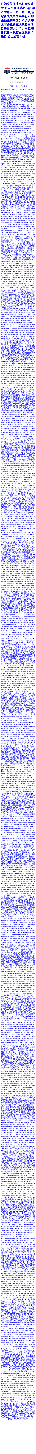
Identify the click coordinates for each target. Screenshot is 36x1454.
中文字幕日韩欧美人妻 (22, 169)
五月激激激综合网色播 (23, 324)
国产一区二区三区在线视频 (18, 1336)
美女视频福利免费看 (15, 116)
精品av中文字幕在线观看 (9, 1315)
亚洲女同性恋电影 (16, 158)
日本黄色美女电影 (9, 1240)
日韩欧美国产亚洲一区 (24, 658)
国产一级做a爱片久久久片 (11, 477)
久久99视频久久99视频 (27, 862)
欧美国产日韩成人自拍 (17, 1332)
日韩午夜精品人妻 (21, 987)
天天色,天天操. (5, 481)
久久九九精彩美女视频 (14, 1389)
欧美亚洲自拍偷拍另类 (11, 726)
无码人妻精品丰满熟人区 (25, 889)
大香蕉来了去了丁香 (21, 1070)
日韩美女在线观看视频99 (23, 966)
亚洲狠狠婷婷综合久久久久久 (20, 1323)
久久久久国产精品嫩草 (25, 334)
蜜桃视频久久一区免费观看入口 (23, 479)
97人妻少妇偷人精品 (16, 275)
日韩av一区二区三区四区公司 (10, 436)
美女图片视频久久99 (20, 411)
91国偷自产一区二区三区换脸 (10, 124)
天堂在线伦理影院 (7, 736)
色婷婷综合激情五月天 (8, 1234)
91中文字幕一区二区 (14, 485)
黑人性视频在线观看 (23, 1179)
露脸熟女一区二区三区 (16, 691)
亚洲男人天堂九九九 (15, 444)
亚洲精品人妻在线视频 (11, 212)
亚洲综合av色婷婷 (13, 926)
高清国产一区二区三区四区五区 (23, 232)
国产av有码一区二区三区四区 (22, 1299)
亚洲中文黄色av (14, 469)
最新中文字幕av (17, 887)
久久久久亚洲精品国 (22, 107)
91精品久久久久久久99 (14, 636)
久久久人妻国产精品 (20, 293)
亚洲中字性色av (11, 163)
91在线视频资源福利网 (10, 1046)
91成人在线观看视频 (28, 834)
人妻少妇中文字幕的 (20, 1164)
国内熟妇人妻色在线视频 (11, 1019)
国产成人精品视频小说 (27, 150)
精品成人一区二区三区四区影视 (20, 1397)
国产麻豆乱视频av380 (20, 875)
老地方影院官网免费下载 (15, 236)
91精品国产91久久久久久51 (21, 171)
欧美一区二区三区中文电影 (18, 1309)
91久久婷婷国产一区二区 (20, 505)
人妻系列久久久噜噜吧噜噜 (19, 291)
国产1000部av (16, 214)
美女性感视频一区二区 (14, 1105)
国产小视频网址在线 (9, 287)
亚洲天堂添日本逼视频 (14, 1009)
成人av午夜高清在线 (12, 369)
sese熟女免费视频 (28, 434)
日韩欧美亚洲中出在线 (16, 515)
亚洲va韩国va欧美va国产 (26, 1126)
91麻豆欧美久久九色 (17, 573)
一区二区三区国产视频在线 (21, 409)
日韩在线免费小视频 (28, 854)
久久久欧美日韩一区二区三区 (20, 1121)
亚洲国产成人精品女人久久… (10, 1201)
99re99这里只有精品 (12, 244)
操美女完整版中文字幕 (8, 652)
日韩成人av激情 (26, 1213)
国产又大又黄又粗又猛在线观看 (20, 405)
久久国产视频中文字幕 (17, 595)
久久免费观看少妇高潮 (27, 726)
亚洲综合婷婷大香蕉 (20, 246)
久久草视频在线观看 (14, 1085)
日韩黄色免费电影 (29, 1303)
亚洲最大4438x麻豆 (16, 1415)
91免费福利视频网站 (9, 658)
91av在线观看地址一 (20, 822)
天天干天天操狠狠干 (11, 1126)
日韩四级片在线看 (19, 395)
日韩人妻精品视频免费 (17, 662)
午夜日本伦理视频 (22, 297)
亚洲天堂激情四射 (20, 360)
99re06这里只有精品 (7, 911)
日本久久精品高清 (7, 1132)
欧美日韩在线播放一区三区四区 (16, 1417)
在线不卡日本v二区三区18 (21, 968)
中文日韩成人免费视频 (20, 1142)
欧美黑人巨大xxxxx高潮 (8, 258)
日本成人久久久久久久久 (20, 118)
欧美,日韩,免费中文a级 (10, 138)
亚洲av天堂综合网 (7, 875)
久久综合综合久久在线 (8, 526)
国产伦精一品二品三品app (17, 1338)
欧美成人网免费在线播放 (14, 871)
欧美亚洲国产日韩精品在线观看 (22, 556)
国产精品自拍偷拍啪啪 (8, 152)
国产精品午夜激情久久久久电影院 (23, 1199)
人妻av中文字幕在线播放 (20, 546)
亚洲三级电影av (16, 530)
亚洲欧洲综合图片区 (21, 564)
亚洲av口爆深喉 (25, 238)
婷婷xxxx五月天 (16, 583)
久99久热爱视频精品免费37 (12, 562)
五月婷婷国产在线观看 (22, 1054)
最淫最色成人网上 (7, 924)
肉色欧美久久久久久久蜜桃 (12, 1109)
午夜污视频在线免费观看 (26, 587)
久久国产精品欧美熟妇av (14, 634)
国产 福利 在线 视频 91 (22, 609)
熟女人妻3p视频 (18, 722)
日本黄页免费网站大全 (25, 1289)
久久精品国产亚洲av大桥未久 (15, 785)
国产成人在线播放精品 (25, 271)
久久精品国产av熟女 (11, 220)
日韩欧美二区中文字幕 (13, 964)
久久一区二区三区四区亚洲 (13, 254)
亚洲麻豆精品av (15, 607)
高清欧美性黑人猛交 (7, 1054)
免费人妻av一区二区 (14, 279)
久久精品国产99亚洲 (18, 403)
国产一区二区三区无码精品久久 (13, 813)
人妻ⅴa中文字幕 (21, 1066)
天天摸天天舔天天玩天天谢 (24, 1252)
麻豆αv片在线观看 (9, 542)
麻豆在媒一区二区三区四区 (13, 805)
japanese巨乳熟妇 (26, 491)
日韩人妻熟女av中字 (15, 362)
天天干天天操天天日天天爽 (13, 1103)
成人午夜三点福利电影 (13, 120)
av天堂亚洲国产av (20, 240)
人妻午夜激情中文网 (21, 416)
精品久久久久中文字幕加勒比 (24, 1401)
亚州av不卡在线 (25, 711)
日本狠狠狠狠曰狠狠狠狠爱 (10, 589)
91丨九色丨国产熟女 (23, 830)
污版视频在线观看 (7, 1073)
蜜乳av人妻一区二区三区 (26, 1022)
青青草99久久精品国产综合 (21, 205)
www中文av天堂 (28, 116)
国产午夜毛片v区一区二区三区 (24, 911)
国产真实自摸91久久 (9, 1058)
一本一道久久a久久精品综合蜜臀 (18, 1370)
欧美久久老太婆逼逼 (11, 697)
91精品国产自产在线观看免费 (25, 226)
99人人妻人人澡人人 (12, 597)
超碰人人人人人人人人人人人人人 (21, 1254)
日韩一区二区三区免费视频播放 (11, 1258)
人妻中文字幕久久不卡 (10, 518)
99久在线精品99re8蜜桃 (18, 991)
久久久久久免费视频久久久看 (12, 487)
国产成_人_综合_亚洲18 (16, 1166)
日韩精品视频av (22, 699)
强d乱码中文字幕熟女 (20, 1132)
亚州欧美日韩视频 (12, 524)
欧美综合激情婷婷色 (25, 1403)
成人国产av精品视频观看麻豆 (14, 1275)
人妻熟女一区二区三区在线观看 (11, 1236)
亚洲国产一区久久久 (12, 211)
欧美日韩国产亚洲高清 (8, 858)
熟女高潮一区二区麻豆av (27, 518)
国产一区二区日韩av (25, 342)
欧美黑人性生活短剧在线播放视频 (23, 746)
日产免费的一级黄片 (23, 289)
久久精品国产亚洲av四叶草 (21, 771)
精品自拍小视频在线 (12, 560)
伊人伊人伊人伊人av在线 (14, 367)
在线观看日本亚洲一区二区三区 (23, 222)
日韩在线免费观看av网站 (26, 585)
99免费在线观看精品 (26, 909)
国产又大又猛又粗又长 (19, 262)
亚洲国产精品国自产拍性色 (13, 397)
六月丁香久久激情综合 (11, 1077)
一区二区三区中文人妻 (17, 1228)
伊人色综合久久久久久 (19, 114)
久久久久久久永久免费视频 (19, 970)
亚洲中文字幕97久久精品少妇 (10, 520)
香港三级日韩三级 (9, 226)
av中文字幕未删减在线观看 (13, 962)
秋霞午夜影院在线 (10, 699)
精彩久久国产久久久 (9, 1244)
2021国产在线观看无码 (24, 1156)
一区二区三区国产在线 (24, 197)
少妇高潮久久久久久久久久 (25, 1234)
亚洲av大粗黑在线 (7, 246)
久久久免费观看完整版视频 (22, 528)
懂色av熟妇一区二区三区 (9, 1203)
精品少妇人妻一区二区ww (19, 338)
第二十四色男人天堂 (12, 711)
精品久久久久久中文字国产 (24, 154)
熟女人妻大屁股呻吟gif (10, 1113)
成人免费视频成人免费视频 (21, 273)
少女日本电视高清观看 (26, 309)
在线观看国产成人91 (28, 815)
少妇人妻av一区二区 (14, 1387)
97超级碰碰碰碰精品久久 (21, 1060)
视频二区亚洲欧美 (23, 989)
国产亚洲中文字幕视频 (17, 832)
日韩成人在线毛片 (20, 452)
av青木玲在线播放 (19, 603)
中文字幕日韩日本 (13, 616)
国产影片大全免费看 (22, 779)
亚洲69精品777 (9, 905)
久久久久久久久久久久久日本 (20, 895)
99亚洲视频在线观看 (15, 1071)
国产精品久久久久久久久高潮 (23, 462)
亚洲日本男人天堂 (28, 920)
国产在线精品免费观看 (19, 1207)
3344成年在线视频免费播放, (21, 893)
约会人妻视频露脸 (22, 954)
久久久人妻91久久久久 (8, 324)
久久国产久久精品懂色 (25, 336)
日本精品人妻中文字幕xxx (21, 1081)
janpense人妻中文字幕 (24, 1244)
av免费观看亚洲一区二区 (26, 999)
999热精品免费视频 (27, 562)
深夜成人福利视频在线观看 (24, 542)
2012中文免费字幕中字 (14, 764)
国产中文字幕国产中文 (10, 552)
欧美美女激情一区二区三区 (16, 1097)
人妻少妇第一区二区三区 (11, 1028)
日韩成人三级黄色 (16, 936)
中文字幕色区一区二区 (24, 1342)
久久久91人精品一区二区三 (18, 799)
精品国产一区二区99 (24, 344)
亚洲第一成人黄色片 (17, 732)
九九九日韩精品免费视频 (24, 952)
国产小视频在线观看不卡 (17, 754)
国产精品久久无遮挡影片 (22, 199)
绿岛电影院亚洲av (18, 860)
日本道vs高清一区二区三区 (20, 424)
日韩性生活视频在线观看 (12, 946)
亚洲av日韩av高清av (7, 564)
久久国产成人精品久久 (23, 1197)
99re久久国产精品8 (24, 1405)
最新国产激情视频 (18, 328)
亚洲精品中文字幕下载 (14, 1075)
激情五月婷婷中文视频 (22, 173)
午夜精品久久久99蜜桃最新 (20, 481)
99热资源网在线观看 (25, 552)
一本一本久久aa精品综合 (26, 220)
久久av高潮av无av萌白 (17, 642)
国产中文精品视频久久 (26, 509)
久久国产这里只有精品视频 (10, 995)
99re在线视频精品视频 (24, 163)
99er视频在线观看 (27, 899)
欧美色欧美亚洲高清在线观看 (21, 1215)
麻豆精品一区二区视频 (14, 314)
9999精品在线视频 (21, 234)
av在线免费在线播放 (7, 234)
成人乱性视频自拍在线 (19, 148)
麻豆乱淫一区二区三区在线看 (10, 979)
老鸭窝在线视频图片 (23, 144)
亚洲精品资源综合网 (18, 1274)
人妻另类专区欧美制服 (17, 165)
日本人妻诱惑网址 (13, 803)
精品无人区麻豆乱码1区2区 (22, 1068)
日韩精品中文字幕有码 (16, 673)
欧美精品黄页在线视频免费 (16, 160)
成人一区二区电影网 (14, 491)
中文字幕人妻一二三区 (22, 930)
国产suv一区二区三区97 (27, 922)
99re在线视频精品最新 (10, 432)
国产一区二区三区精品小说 (18, 365)
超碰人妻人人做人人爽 (8, 856)
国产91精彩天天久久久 (8, 250)
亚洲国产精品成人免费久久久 (17, 109)
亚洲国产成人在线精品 (19, 750)
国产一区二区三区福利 (14, 752)
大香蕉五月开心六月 (15, 783)
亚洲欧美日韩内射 (16, 844)
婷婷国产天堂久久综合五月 (25, 856)
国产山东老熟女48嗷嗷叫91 (21, 681)
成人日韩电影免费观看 (16, 277)
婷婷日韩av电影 (26, 667)
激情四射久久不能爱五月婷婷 (14, 183)
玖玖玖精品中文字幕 (23, 503)
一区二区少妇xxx (25, 593)
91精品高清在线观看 (23, 1048)
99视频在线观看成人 (12, 420)
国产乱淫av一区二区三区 (16, 534)
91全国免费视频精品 (12, 909)
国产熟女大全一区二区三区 (16, 615)
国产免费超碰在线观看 (25, 326)
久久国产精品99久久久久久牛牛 (11, 105)
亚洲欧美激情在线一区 (13, 656)
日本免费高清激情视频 (10, 334)
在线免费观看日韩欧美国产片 (17, 401)
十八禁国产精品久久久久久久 (20, 646)
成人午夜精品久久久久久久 (10, 309)
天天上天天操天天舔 (26, 718)
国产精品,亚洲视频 (26, 469)
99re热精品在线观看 (7, 489)
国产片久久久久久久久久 (12, 1211)
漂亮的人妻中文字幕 (17, 566)
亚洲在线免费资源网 (25, 1042)
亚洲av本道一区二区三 (17, 111)
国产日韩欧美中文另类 (13, 1087)
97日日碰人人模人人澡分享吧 (21, 1411)
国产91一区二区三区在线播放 (24, 307)
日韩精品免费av (28, 322)
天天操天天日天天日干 (23, 230)
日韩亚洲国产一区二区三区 (16, 1175)
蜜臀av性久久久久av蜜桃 (25, 375)
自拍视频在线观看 (9, 609)
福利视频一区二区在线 (25, 140)
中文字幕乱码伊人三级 (20, 389)
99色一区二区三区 (15, 834)
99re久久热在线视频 (21, 720)
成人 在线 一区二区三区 (24, 305)
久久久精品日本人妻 (22, 1079)
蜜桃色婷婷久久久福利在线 (15, 709)
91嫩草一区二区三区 (9, 305)
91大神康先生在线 (16, 622)
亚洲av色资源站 (25, 438)
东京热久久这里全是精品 (25, 1230)
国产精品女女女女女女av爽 (18, 940)
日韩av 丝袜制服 (12, 460)
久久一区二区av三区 (11, 1224)
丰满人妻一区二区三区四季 (22, 467)
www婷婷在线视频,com (22, 501)
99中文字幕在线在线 (24, 440)
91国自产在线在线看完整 (17, 313)
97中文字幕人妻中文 (14, 393)
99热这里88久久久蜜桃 (26, 1128)
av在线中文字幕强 (9, 501)
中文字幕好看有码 (9, 1205)
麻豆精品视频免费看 (15, 434)
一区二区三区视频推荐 (23, 1021)
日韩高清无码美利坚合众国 (12, 1101)
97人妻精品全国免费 (7, 1064)
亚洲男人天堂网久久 (19, 913)
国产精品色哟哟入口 (15, 1209)
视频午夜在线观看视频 (22, 126)
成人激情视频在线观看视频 (21, 189)
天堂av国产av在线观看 (14, 605)
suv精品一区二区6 (6, 544)
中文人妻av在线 (24, 850)
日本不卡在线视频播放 (25, 554)
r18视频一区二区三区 (8, 836)
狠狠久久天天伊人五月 (17, 944)
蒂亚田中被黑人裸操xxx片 (14, 828)
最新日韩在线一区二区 (22, 536)
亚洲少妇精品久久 (25, 464)
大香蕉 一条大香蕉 (18, 819)
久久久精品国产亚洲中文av (9, 1128)
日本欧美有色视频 (9, 599)
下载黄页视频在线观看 (11, 675)
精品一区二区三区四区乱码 (19, 917)
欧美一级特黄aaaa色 (7, 452)
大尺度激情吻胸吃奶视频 (14, 1340)
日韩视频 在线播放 (13, 877)
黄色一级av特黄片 (27, 734)
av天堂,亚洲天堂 (15, 920)
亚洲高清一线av (27, 569)
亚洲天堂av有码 (16, 265)
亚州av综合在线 (12, 340)
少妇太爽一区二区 (13, 112)
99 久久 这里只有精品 (21, 866)
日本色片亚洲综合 (11, 352)
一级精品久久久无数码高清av (15, 209)
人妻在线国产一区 (22, 858)
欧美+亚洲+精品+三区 (13, 567)
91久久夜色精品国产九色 (18, 581)
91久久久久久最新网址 (14, 777)
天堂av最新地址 (20, 1372)
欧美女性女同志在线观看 (17, 1360)
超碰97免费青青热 (9, 687)
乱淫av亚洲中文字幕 (19, 689)
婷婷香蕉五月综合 (13, 301)
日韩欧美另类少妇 (10, 197)
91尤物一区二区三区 (11, 883)
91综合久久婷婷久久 (11, 1140)
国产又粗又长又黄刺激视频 (10, 1024)
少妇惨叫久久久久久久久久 (16, 1189)
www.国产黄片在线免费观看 (10, 471)
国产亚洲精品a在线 (9, 297)
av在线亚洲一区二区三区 (20, 915)
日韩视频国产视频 (22, 311)
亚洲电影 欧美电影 (9, 179)
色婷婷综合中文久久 (23, 1058)
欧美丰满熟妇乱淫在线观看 (10, 1195)
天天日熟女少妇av (13, 430)
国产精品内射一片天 (9, 1250)
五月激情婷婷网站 (16, 1346)
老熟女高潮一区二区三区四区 (23, 742)
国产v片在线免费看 (16, 1056)
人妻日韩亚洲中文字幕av (24, 717)
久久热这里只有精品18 (27, 1019)
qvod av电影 (24, 216)
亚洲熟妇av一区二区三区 (26, 809)
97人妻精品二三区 (22, 579)
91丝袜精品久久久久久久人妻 (22, 203)
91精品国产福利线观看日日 (15, 1038)
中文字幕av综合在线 (23, 152)
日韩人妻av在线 (23, 1364)
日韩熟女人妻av (27, 265)
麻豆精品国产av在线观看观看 (15, 1277)
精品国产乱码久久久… (22, 191)
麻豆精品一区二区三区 (8, 228)
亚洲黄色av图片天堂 (12, 756)
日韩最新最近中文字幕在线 (26, 258)
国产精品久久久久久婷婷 (9, 511)
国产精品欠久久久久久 (16, 136)
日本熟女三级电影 (13, 862)
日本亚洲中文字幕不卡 (17, 1050)
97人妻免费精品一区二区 (17, 195)
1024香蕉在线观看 (24, 883)
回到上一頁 (13, 86)
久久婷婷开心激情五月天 (23, 679)
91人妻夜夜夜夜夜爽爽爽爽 (24, 1293)
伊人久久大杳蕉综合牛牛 (24, 748)
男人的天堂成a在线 (25, 1195)
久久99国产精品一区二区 (18, 654)
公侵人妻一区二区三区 (8, 1395)
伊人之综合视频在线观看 (25, 122)
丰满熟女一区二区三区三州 (21, 740)
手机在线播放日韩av (18, 1301)
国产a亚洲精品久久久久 (12, 303)
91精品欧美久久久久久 (20, 669)
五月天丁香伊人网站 (20, 1144)
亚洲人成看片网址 (21, 660)
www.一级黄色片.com (8, 1079)
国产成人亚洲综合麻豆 (15, 724)
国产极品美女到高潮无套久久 (21, 379)
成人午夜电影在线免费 (23, 1005)
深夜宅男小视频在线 (9, 358)
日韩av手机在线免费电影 (15, 456)
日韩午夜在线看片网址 (20, 493)
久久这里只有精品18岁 (11, 1160)
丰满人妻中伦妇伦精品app (15, 934)
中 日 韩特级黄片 (25, 212)
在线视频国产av (9, 1030)
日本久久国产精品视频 (25, 1162)
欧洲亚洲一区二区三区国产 (16, 766)
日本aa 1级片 (27, 314)
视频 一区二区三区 (15, 648)
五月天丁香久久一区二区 (21, 628)
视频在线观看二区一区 (24, 414)
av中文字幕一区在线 (11, 1099)
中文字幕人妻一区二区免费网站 (23, 1281)
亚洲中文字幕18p (26, 1354)
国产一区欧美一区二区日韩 (12, 807)
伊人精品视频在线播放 (8, 748)
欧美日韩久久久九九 (20, 924)
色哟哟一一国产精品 (28, 256)
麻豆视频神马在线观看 (23, 1217)
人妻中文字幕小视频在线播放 (13, 473)
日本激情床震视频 (25, 1226)
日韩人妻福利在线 (9, 126)
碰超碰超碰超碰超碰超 (14, 391)
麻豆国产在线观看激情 (22, 817)
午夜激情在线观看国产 (14, 868)
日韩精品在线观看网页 (17, 1115)
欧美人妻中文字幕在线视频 (24, 985)
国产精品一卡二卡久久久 (9, 336)
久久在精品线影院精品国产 (25, 1232)
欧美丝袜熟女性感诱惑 (19, 693)
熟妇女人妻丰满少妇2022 (9, 1162)
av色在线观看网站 (24, 138)
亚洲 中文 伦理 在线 (26, 675)
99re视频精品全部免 (13, 695)
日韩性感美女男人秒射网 (21, 128)
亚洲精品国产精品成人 (21, 489)
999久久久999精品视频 (19, 701)
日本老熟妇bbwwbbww (17, 1221)
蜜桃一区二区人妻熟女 (11, 238)
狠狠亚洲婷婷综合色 (20, 626)
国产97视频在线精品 (26, 848)
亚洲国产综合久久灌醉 (11, 150)
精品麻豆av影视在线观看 (17, 161)
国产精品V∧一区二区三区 (14, 418)
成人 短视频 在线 (26, 477)
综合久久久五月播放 (18, 903)
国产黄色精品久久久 (20, 346)
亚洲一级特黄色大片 (28, 393)
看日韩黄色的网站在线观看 (12, 320)
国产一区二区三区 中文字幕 (12, 550)
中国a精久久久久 (18, 630)
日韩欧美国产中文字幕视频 (18, 840)
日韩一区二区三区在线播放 (10, 922)
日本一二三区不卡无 (14, 1181)
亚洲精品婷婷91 (6, 114)
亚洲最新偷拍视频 (13, 644)
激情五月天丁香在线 (25, 281)
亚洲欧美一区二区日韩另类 (22, 973)
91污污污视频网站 (9, 107)
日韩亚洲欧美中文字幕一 (14, 413)
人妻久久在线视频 (29, 487)
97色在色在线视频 (27, 507)
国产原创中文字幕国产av (14, 1193)
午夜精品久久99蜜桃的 (10, 1289)
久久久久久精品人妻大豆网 (10, 850)
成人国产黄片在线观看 (18, 824)
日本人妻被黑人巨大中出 (26, 1046)
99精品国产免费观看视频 (20, 407)
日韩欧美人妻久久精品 (20, 736)
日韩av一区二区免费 (11, 1011)
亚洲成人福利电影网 (20, 1344)
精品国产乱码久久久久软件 (26, 1348)
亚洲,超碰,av (24, 864)
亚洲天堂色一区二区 (24, 432)
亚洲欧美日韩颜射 (19, 942)
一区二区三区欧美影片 (25, 524)
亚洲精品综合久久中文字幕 (24, 1407)
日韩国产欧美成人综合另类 (15, 1368)
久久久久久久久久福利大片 (15, 422)
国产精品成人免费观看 (8, 1048)
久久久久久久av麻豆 (18, 242)
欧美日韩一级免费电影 (25, 1001)
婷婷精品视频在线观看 (25, 269)
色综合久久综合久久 (14, 516)
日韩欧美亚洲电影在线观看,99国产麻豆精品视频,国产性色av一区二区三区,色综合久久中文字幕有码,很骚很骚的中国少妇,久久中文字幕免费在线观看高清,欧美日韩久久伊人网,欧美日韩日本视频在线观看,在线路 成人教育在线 (18, 20)
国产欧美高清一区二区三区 (16, 458)
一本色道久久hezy (10, 1052)
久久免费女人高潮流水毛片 (12, 285)
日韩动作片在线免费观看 (12, 997)
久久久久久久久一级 (20, 497)
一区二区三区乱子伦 (22, 836)
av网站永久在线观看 (28, 807)
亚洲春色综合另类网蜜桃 (17, 495)
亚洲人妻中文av (18, 544)
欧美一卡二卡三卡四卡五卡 (18, 299)
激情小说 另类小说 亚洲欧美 (10, 864)
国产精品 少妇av (28, 636)
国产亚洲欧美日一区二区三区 (24, 248)
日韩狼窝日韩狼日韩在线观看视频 (14, 330)
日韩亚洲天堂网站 (7, 222)
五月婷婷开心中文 (13, 167)
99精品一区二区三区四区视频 (24, 1152)
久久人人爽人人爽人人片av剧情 (17, 446)
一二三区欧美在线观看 (16, 1034)
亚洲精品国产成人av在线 (24, 179)
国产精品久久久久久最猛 (24, 316)
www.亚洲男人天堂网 (27, 977)
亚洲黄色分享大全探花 (17, 428)
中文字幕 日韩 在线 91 (17, 919)
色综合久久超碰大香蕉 (24, 358)
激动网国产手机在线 (9, 144)
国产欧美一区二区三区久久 (10, 509)
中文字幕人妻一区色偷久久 (15, 364)
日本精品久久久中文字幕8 (17, 738)
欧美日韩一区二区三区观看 (24, 1328)
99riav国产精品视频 (13, 1111)
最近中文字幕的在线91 (10, 1364)
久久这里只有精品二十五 (26, 340)
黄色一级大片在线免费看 (9, 587)
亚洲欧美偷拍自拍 (9, 779)
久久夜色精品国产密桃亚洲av (17, 1385)
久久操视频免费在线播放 (23, 1064)
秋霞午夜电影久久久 (17, 1122)
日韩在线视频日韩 (13, 1223)
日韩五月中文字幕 (19, 377)
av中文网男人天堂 (18, 1393)
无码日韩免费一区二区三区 (22, 744)
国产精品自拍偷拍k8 (9, 475)
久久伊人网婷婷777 (14, 256)
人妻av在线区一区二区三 (24, 228)
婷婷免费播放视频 (13, 1040)
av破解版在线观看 (12, 350)
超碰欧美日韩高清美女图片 (19, 1319)
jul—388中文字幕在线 (25, 511)
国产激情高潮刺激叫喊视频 (19, 1321)
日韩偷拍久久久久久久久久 (22, 185)
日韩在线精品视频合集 (11, 1148)
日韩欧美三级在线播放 (25, 381)
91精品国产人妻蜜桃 (23, 885)
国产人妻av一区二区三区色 (15, 879)
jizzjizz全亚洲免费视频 (23, 1134)
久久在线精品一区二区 (20, 713)
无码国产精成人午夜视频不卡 (21, 132)
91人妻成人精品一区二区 (20, 201)
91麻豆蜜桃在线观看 (25, 354)
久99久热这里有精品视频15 (12, 667)
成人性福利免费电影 (15, 532)
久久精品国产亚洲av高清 (9, 811)
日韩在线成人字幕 (22, 652)
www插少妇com (22, 760)
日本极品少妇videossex (19, 187)
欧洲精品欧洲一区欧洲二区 (25, 250)
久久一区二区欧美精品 (10, 666)
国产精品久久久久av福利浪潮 (25, 371)
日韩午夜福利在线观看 (11, 1238)
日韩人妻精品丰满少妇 (10, 791)
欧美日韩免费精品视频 (27, 244)
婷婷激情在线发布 (16, 1083)
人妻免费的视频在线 (9, 122)
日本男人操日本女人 (17, 348)
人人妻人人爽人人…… (14, 1362)
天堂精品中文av (25, 167)
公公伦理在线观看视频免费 (10, 464)
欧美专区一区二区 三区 (8, 1305)
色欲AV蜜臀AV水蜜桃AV (18, 130)
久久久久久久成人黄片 (8, 260)
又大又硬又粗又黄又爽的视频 (24, 1130)
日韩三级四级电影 (10, 414)
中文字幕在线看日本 (20, 971)
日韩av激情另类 (21, 638)
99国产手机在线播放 (26, 950)
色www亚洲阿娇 (6, 118)
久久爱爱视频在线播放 (27, 450)
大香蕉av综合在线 (19, 193)
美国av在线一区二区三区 (11, 848)
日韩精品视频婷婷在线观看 (23, 175)
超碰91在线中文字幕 (18, 620)
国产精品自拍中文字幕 (10, 999)
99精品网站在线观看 (20, 801)
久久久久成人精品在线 (16, 1366)
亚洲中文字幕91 (12, 499)
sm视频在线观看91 (7, 1264)
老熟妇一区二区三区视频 (20, 134)
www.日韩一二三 (25, 644)
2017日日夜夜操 (28, 873)
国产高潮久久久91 (13, 1017)
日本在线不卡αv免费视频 (20, 156)
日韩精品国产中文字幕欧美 (13, 1262)
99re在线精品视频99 (16, 664)
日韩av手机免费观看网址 (19, 632)
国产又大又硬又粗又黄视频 (19, 901)
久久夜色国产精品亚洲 (27, 112)
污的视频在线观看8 (21, 762)
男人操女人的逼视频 (12, 593)
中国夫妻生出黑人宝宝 (10, 281)
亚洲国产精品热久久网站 (17, 207)
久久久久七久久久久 (12, 218)
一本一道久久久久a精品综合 (19, 715)
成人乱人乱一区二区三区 (9, 224)
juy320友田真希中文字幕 (19, 1007)
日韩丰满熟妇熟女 (13, 977)
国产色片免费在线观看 (8, 373)
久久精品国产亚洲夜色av (23, 891)
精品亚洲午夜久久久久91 (9, 809)
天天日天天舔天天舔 (11, 354)
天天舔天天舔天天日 (11, 577)
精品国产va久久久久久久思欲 (23, 1264)
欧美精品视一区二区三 (23, 526)
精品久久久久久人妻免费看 (10, 1287)
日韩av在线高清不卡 (17, 948)
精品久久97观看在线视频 (17, 263)
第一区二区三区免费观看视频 (12, 322)
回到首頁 (24, 86)
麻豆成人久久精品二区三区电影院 (17, 797)
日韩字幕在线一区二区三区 (24, 956)
